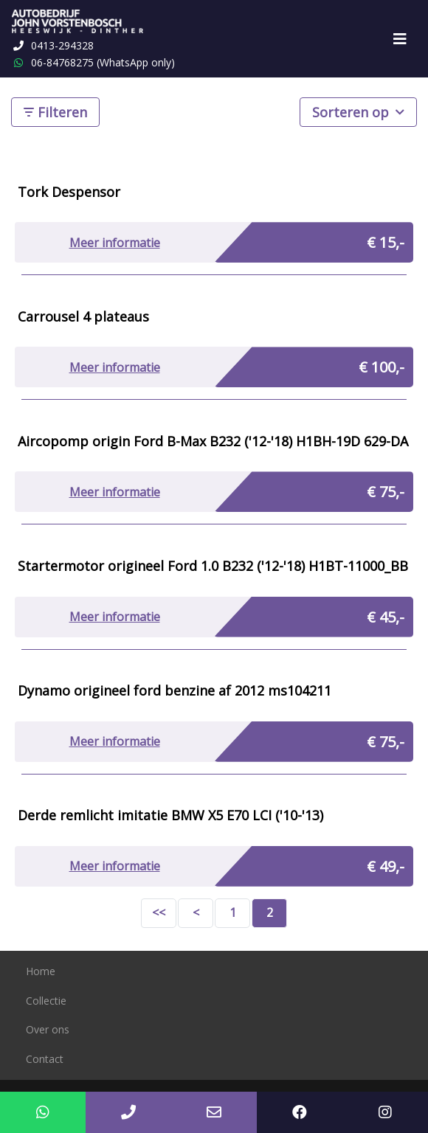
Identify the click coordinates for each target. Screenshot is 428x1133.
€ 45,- (385, 617)
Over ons (47, 1029)
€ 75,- (385, 492)
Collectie (46, 1001)
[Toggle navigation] (400, 39)
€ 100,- (381, 367)
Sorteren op (358, 111)
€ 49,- (385, 866)
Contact (44, 1059)
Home (40, 971)
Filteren (55, 112)
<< (158, 912)
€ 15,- (385, 242)
